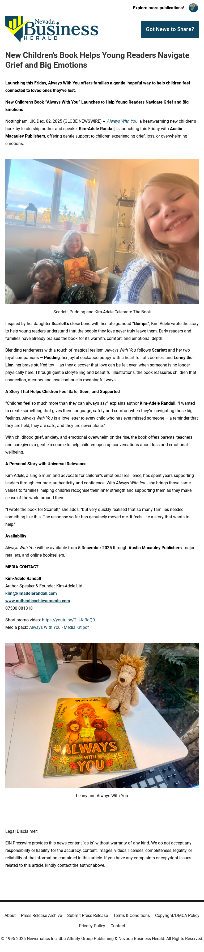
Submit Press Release (87, 915)
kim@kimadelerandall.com (31, 593)
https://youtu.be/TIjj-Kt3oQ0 (68, 619)
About (10, 915)
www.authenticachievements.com (37, 600)
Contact (117, 925)
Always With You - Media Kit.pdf (59, 627)
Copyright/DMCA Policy (177, 915)
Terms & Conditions (131, 915)
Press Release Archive (41, 915)
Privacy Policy (92, 925)
